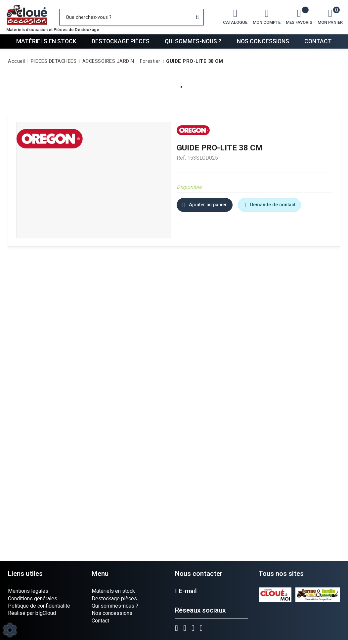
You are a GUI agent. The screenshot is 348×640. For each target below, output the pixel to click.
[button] (193, 61)
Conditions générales (32, 598)
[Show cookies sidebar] (10, 630)
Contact (318, 41)
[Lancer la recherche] (197, 17)
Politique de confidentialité (39, 606)
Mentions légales (28, 591)
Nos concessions (263, 41)
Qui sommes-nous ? (193, 41)
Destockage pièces (121, 41)
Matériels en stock (46, 41)
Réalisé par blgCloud (32, 613)
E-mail (186, 591)
